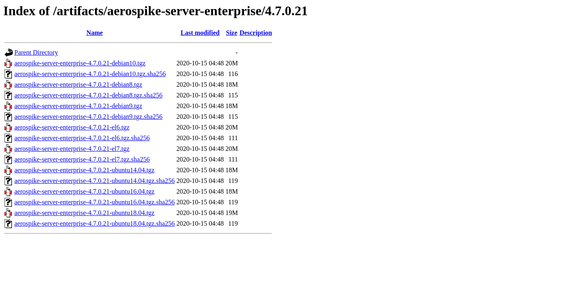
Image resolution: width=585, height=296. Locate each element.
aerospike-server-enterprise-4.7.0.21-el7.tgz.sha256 (82, 159)
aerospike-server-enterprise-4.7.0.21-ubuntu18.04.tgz (84, 212)
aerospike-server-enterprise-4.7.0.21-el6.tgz (72, 127)
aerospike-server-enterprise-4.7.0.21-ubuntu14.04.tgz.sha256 (94, 180)
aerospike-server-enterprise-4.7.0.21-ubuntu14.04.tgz (84, 169)
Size (231, 32)
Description (255, 32)
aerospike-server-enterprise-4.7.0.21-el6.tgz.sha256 (82, 137)
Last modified (200, 32)
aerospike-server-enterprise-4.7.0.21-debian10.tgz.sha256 (90, 73)
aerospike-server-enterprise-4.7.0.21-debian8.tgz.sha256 (88, 95)
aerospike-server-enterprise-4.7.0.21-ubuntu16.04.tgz (84, 191)
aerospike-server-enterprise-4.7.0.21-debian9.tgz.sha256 (88, 116)
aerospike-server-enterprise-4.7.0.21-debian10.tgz (80, 63)
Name (94, 32)
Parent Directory (36, 52)
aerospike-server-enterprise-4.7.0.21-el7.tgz (72, 148)
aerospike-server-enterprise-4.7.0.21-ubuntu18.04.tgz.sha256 (94, 223)
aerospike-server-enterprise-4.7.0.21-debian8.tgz (78, 84)
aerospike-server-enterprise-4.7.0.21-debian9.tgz (78, 105)
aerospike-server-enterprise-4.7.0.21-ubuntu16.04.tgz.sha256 (94, 202)
